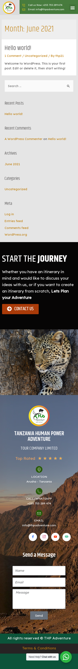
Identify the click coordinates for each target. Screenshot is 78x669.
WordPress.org (16, 234)
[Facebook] (33, 537)
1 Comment (13, 56)
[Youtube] (55, 537)
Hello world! (18, 48)
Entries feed (14, 221)
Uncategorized (36, 56)
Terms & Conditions (39, 648)
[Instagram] (44, 537)
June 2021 (12, 164)
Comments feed (16, 228)
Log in (9, 214)
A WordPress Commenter (23, 139)
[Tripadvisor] (66, 537)
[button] (72, 7)
